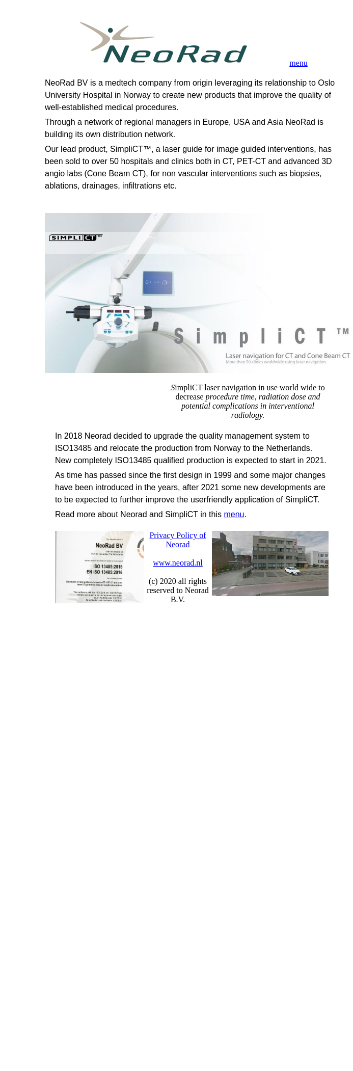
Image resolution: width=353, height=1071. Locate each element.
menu (298, 63)
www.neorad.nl (178, 562)
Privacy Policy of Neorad (177, 540)
